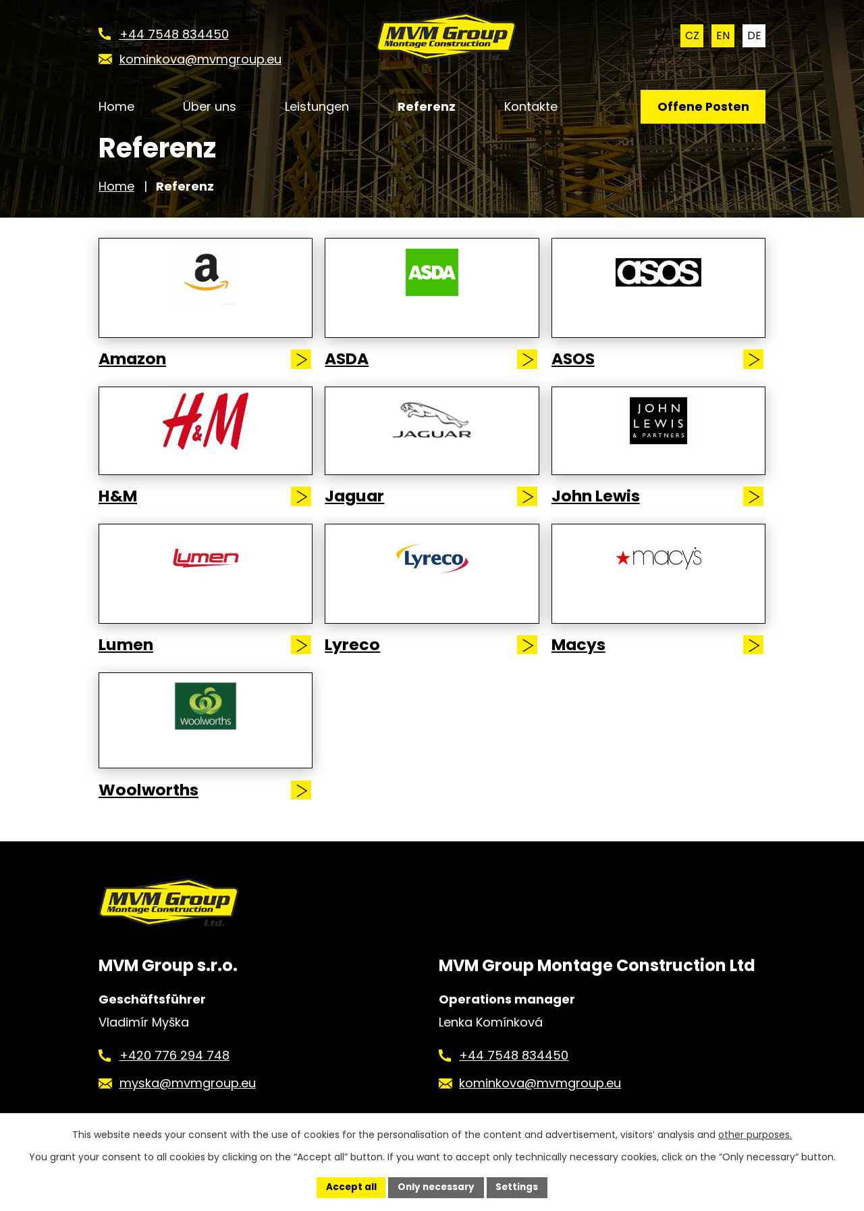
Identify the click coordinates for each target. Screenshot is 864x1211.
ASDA (348, 368)
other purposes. (755, 1134)
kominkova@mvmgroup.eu (540, 1101)
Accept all (348, 1186)
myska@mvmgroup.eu (187, 1101)
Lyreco (354, 655)
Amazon (135, 368)
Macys (580, 655)
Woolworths (152, 799)
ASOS (574, 368)
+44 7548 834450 (513, 1072)
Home (116, 193)
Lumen (129, 655)
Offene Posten (701, 107)
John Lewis (599, 505)
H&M (120, 505)
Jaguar (357, 505)
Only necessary (436, 1186)
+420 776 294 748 (174, 1072)
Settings (519, 1186)
